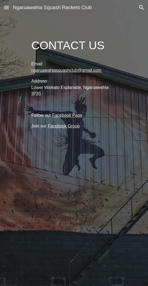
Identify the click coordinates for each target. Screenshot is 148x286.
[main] (74, 45)
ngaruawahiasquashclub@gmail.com (67, 70)
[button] (6, 7)
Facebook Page (67, 115)
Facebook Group (63, 126)
